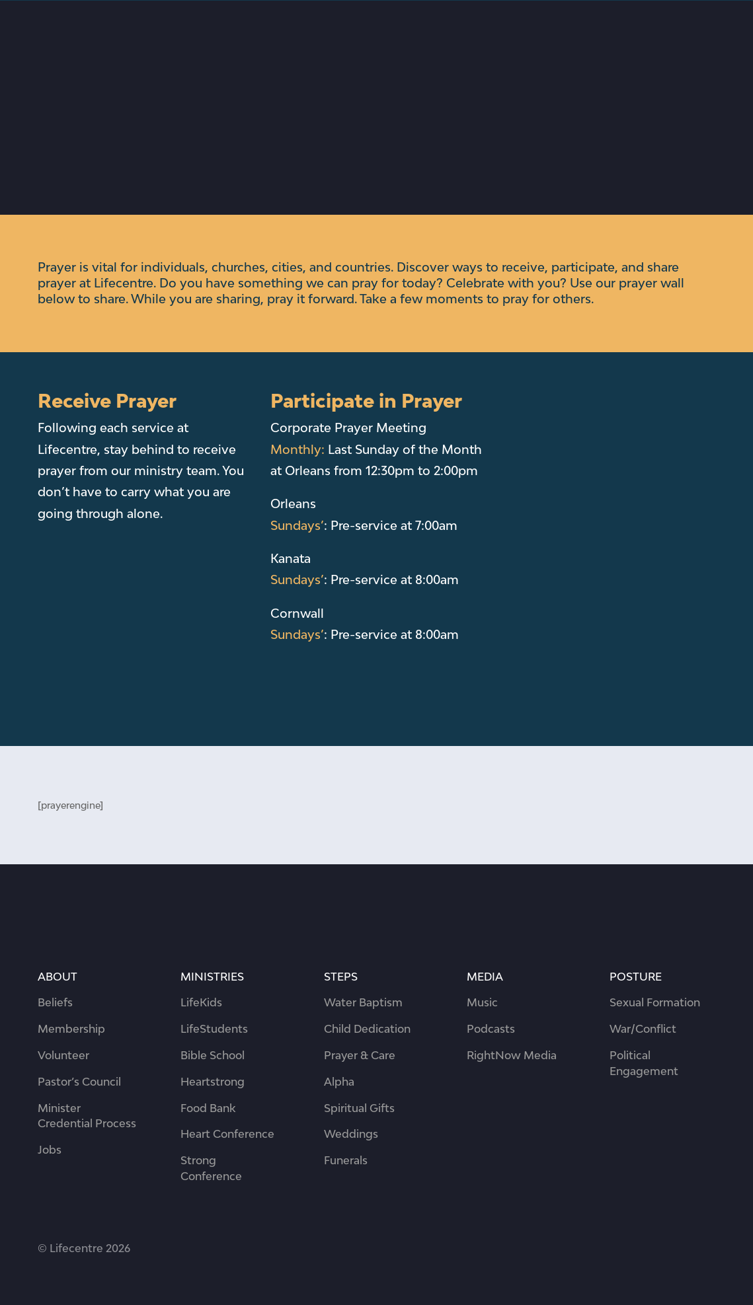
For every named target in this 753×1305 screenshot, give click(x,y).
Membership (71, 1028)
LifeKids (201, 1002)
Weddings (351, 1133)
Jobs (49, 1149)
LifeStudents (214, 1028)
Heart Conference (227, 1133)
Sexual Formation (655, 1002)
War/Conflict (643, 1028)
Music (482, 1002)
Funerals (346, 1160)
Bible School (212, 1055)
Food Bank (207, 1108)
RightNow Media (512, 1055)
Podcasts (491, 1028)
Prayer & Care (359, 1055)
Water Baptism (363, 1002)
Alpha (339, 1081)
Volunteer (63, 1055)
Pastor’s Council (79, 1081)
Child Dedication (367, 1028)
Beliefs (55, 1002)
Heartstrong (212, 1081)
